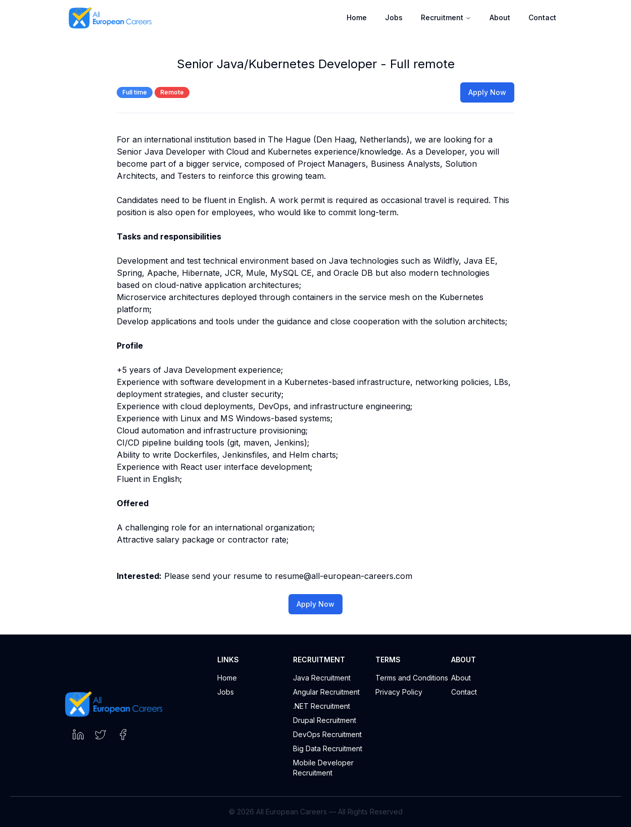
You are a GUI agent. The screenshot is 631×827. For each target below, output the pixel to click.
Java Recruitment (322, 677)
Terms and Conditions (411, 677)
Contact (542, 17)
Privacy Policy (398, 692)
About (500, 17)
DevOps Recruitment (327, 734)
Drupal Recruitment (324, 720)
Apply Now (487, 92)
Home (357, 17)
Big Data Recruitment (327, 748)
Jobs (394, 17)
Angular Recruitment (326, 692)
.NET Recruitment (321, 706)
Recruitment (446, 17)
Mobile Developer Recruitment (323, 767)
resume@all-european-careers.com (343, 576)
